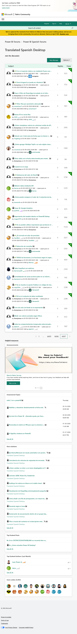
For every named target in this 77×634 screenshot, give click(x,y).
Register (46, 23)
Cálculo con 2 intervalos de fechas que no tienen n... (32, 136)
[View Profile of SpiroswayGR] (18, 271)
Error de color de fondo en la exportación (28, 307)
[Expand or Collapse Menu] (3, 19)
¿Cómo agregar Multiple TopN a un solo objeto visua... (33, 144)
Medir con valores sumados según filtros (28, 316)
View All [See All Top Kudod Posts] (10, 549)
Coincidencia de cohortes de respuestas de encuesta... (27, 460)
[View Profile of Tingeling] (17, 138)
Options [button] (65, 60)
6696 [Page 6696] (57, 336)
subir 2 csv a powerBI (14, 400)
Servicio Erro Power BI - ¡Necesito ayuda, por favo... (26, 416)
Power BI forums (12, 41)
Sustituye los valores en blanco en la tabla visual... (26, 483)
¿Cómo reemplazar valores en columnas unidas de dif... (33, 125)
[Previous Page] (35, 336)
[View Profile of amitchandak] (36, 152)
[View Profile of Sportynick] (17, 279)
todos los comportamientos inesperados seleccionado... (33, 324)
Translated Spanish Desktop (16, 455)
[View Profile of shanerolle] (17, 202)
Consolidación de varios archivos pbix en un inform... (32, 277)
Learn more (6, 8)
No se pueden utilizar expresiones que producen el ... (34, 225)
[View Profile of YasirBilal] (17, 238)
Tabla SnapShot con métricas (24, 268)
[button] (54, 60)
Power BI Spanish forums (34, 41)
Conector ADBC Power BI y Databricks (22, 476)
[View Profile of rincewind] (17, 150)
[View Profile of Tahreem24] (35, 290)
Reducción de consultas (24, 246)
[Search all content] (51, 28)
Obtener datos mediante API (24, 186)
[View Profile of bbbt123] (16, 327)
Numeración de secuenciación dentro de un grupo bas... (28, 514)
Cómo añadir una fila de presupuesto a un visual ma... (27, 499)
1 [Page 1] (39, 336)
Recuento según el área (17, 506)
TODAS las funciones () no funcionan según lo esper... (34, 257)
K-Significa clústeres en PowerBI (20, 433)
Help (60, 23)
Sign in (54, 23)
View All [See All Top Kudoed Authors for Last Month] (10, 572)
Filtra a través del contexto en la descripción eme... (26, 521)
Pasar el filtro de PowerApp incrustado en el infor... (31, 93)
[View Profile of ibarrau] (34, 191)
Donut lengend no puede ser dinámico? (30, 82)
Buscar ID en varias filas (22, 114)
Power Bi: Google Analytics (23, 208)
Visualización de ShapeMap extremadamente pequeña (28, 491)
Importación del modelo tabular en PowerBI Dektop (32, 216)
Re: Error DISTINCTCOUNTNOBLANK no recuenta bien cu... (27, 540)
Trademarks (4, 623)
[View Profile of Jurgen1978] (17, 219)
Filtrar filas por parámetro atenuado (28, 104)
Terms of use (5, 620)
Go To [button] (67, 23)
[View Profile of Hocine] (16, 188)
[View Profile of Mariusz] (31, 262)
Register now (64, 34)
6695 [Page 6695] (49, 336)
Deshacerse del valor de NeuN (26, 175)
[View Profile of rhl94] (15, 117)
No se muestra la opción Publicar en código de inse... (34, 285)
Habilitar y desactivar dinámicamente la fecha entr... (27, 407)
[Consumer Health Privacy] (26, 627)
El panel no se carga (21, 167)
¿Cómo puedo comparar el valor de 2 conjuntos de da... (33, 197)
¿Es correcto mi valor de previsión (27, 235)
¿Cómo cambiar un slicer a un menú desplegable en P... (28, 468)
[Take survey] (13, 383)
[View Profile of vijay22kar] (17, 287)
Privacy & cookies (6, 617)
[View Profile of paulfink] (16, 211)
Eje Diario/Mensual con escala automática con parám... (28, 453)
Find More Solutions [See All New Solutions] (10, 528)
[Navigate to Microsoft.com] (7, 14)
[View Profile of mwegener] (35, 76)
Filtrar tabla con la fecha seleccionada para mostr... (31, 158)
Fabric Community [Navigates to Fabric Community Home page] (22, 14)
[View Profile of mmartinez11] (18, 106)
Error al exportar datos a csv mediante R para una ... (34, 71)
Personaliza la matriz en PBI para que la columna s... (27, 425)
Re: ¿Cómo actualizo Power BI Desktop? (22, 545)
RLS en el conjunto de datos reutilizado (29, 296)
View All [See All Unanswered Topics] (10, 439)
